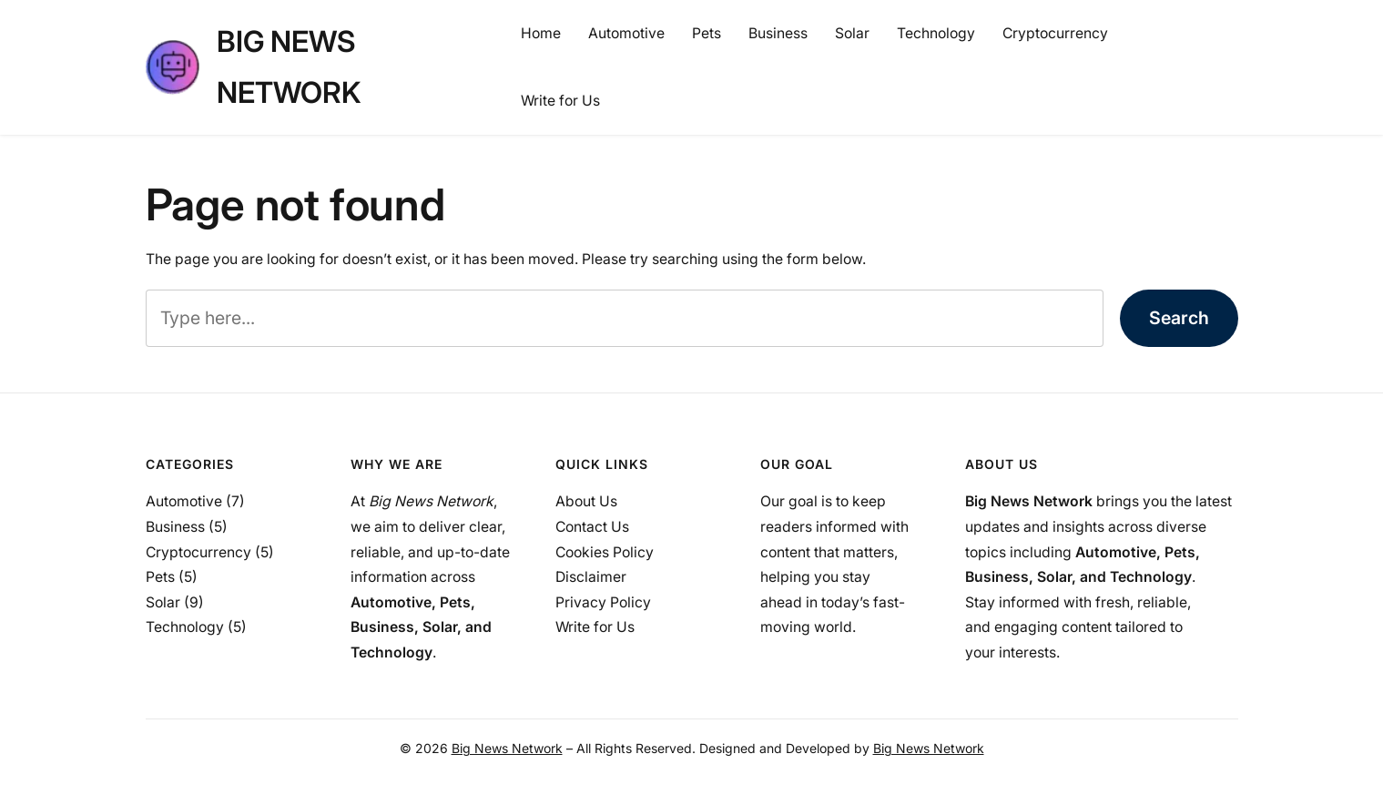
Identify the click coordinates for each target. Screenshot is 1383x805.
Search (1179, 318)
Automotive (184, 501)
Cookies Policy (604, 552)
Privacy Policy (603, 602)
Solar (163, 602)
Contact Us (592, 526)
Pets (160, 577)
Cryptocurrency (198, 552)
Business (175, 526)
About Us (586, 501)
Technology (185, 627)
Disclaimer (590, 577)
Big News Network (507, 748)
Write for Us (595, 627)
